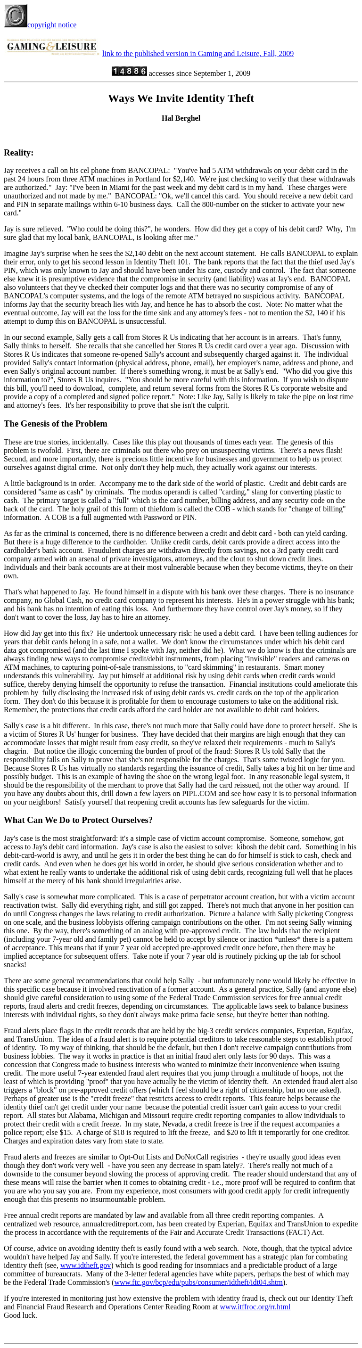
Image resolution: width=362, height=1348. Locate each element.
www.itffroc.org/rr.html (255, 1307)
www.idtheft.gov (85, 1265)
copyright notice (40, 25)
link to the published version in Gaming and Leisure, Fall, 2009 (198, 53)
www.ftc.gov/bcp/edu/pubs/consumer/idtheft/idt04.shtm (198, 1282)
